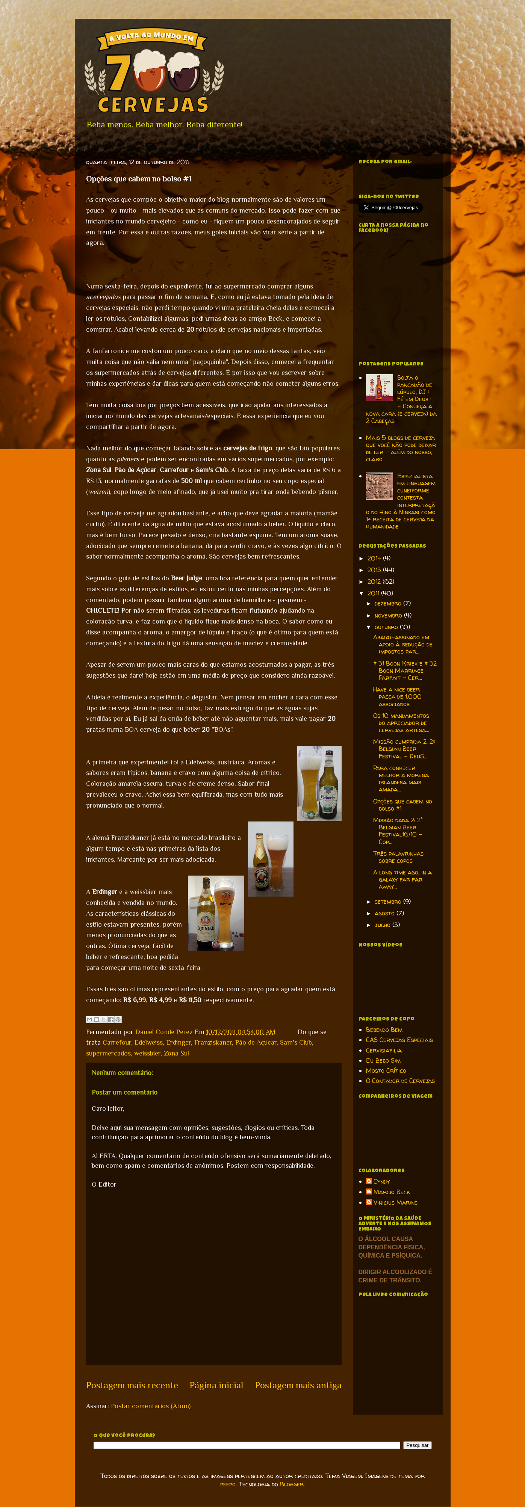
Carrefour (117, 1042)
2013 (375, 570)
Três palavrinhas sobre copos (398, 857)
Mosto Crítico (386, 1070)
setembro (389, 901)
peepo (228, 1484)
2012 (375, 581)
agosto (385, 913)
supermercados (108, 1053)
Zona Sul (176, 1053)
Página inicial (216, 1385)
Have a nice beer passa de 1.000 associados (397, 696)
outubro (387, 627)
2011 (374, 593)
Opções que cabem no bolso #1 (402, 804)
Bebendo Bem (384, 1029)
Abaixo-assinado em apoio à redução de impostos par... (403, 644)
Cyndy (382, 1181)
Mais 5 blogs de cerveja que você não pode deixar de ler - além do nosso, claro (401, 448)
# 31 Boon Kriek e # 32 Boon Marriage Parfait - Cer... (405, 670)
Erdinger (178, 1042)
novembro (389, 615)
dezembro (389, 603)
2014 (375, 558)
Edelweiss (149, 1042)
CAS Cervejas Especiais (399, 1040)
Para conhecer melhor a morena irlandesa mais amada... (401, 779)
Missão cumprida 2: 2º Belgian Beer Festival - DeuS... (404, 748)
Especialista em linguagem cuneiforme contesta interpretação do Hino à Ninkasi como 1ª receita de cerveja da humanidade (401, 501)
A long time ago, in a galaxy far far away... (402, 879)
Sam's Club (296, 1042)
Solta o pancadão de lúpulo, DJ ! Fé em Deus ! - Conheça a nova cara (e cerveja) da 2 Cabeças (401, 399)
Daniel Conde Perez (165, 1032)
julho (383, 925)
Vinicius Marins (396, 1203)
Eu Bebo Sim (383, 1060)
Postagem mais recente (132, 1385)
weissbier (147, 1053)
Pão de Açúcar (256, 1042)
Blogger (292, 1484)
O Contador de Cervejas (400, 1081)
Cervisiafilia (384, 1050)
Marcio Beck (392, 1192)
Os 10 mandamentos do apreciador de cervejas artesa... (401, 722)
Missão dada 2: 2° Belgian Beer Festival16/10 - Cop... (398, 831)
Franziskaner (213, 1042)
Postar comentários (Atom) (151, 1406)
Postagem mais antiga (298, 1385)
